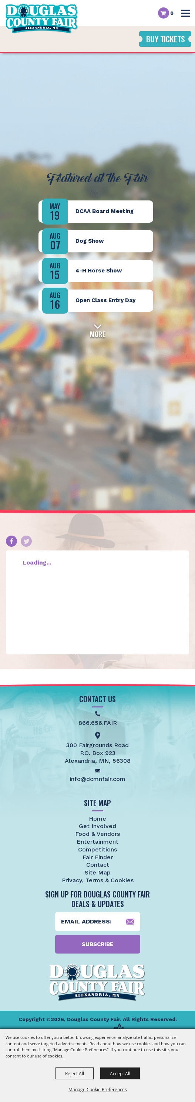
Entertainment (97, 841)
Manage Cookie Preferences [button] (97, 1089)
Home (97, 818)
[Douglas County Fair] (42, 18)
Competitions (97, 849)
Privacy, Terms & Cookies (98, 880)
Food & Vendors (97, 833)
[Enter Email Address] (97, 921)
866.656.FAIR (97, 722)
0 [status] (172, 13)
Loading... (37, 562)
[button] (97, 329)
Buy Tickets (165, 39)
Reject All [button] (74, 1073)
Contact (97, 864)
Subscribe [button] (97, 944)
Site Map (98, 872)
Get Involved (97, 826)
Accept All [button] (120, 1073)
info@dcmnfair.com (97, 778)
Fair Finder (98, 857)
